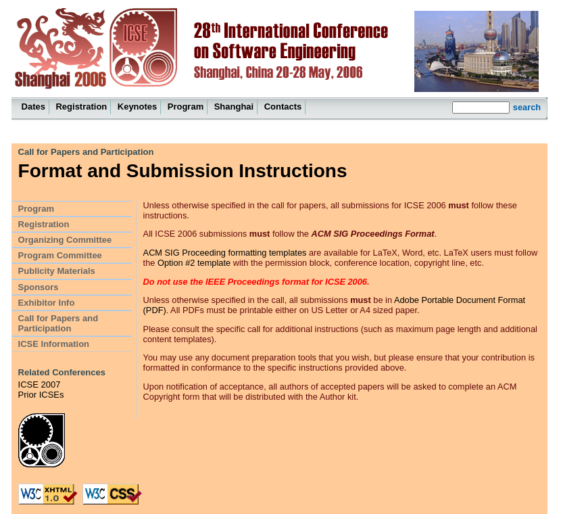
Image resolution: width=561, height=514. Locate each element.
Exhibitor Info (46, 303)
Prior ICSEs (41, 395)
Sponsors (38, 287)
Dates (33, 106)
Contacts (283, 106)
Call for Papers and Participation (86, 152)
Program (185, 106)
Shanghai (234, 106)
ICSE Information (53, 344)
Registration (81, 106)
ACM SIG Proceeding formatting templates (225, 253)
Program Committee (60, 255)
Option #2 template (193, 263)
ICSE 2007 (39, 384)
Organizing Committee (65, 240)
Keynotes (137, 106)
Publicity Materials (56, 271)
